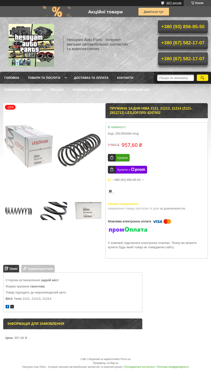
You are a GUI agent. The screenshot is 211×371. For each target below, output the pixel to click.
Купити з (131, 170)
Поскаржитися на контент (139, 366)
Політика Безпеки (88, 90)
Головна (11, 77)
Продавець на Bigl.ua (105, 363)
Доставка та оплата (91, 77)
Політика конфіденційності (173, 366)
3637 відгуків (174, 3)
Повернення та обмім (23, 90)
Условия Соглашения (130, 90)
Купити (122, 158)
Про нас (57, 90)
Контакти (125, 77)
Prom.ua (125, 359)
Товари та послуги (44, 77)
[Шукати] (202, 78)
